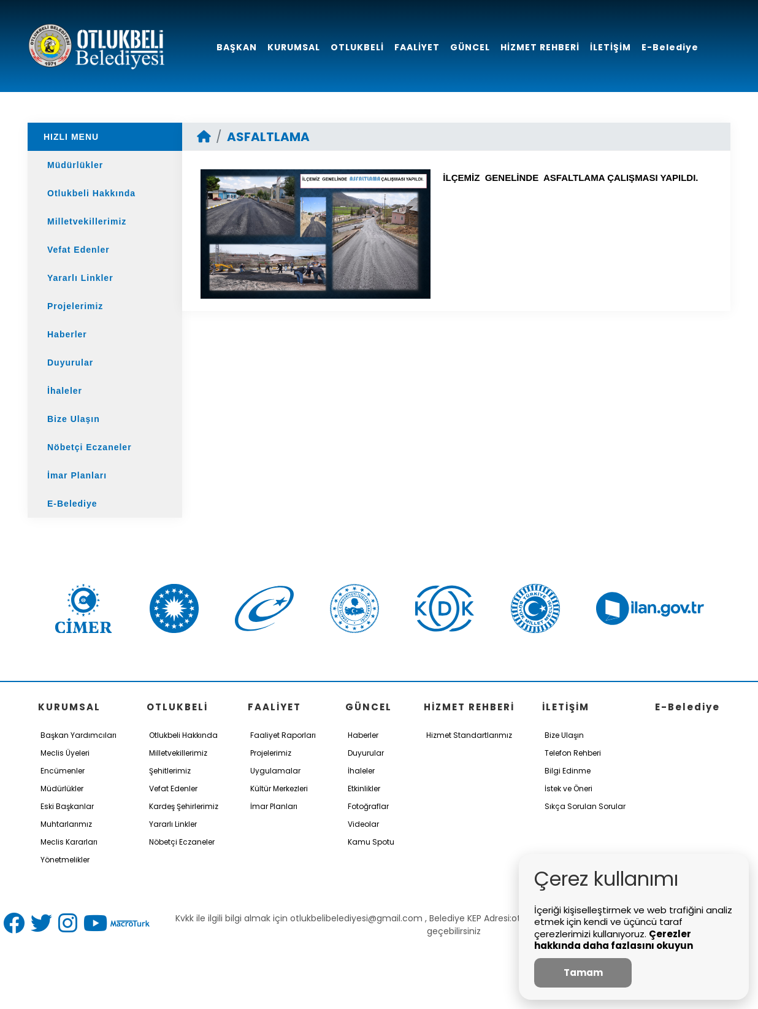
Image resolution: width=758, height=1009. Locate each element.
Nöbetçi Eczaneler (89, 447)
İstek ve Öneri (568, 788)
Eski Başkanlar (67, 806)
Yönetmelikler (65, 859)
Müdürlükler (75, 165)
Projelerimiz (75, 306)
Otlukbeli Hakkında (91, 193)
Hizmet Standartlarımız (469, 735)
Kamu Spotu (371, 842)
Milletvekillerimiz (86, 221)
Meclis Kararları (69, 842)
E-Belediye (72, 503)
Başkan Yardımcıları (78, 735)
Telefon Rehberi (573, 753)
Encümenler (62, 770)
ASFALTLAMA (268, 136)
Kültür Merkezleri (279, 788)
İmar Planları (77, 475)
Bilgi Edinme (568, 770)
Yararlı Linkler (80, 278)
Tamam (583, 972)
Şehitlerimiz (170, 770)
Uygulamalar (275, 770)
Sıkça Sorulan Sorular (585, 806)
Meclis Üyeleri (65, 753)
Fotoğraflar (368, 806)
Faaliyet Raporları (283, 735)
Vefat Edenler (78, 250)
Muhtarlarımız (66, 824)
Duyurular (70, 362)
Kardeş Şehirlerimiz (183, 806)
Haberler (67, 334)
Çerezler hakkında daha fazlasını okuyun (613, 940)
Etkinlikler (364, 788)
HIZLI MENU (71, 137)
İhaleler (64, 391)
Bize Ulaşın (73, 419)
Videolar (363, 824)
